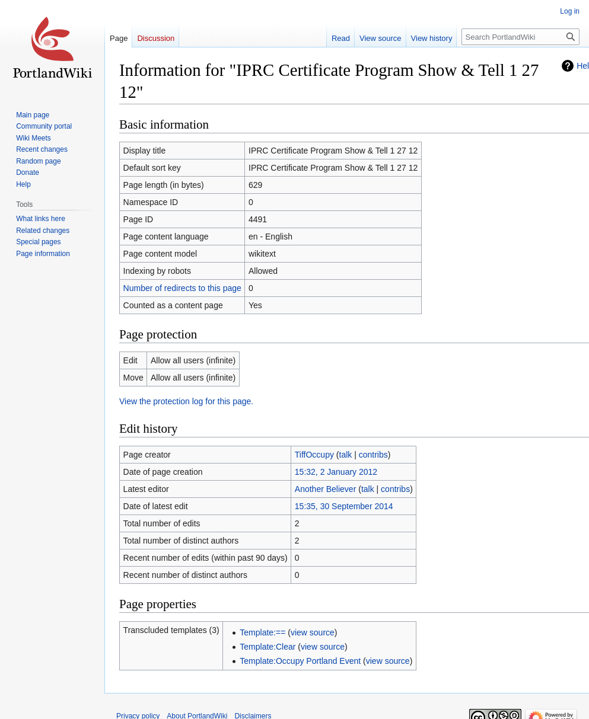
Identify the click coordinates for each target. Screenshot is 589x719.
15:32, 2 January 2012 (336, 472)
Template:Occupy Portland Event (300, 661)
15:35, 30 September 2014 (344, 506)
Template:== (262, 632)
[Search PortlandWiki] (520, 36)
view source (313, 632)
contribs (373, 454)
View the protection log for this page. (186, 401)
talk (345, 454)
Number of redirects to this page (182, 288)
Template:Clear (267, 646)
